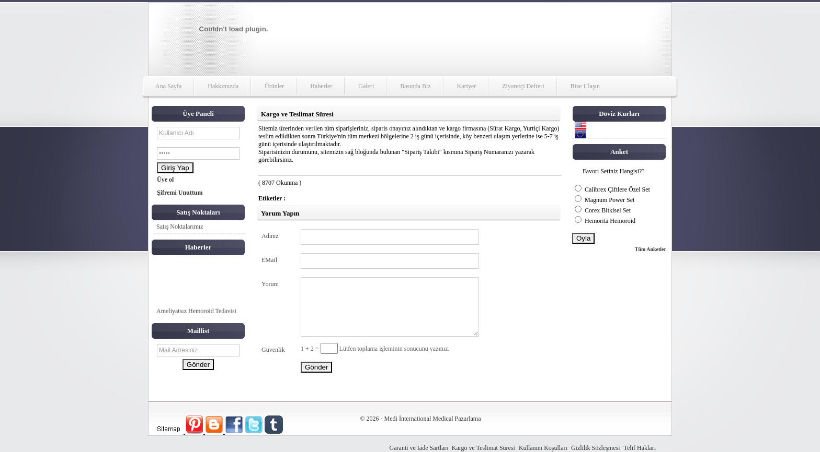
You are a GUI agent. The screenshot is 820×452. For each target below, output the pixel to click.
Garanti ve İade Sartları (419, 447)
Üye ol (165, 179)
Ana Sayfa (168, 86)
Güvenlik (273, 349)
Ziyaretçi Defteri (523, 86)
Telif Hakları (640, 447)
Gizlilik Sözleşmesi (595, 447)
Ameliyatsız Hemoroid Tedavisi (196, 311)
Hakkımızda (223, 86)
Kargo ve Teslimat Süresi (483, 447)
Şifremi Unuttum (179, 192)
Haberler (321, 86)
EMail (269, 260)
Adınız (270, 236)
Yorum (270, 284)
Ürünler (274, 86)
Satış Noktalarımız (179, 226)
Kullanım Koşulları (543, 447)
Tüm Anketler (650, 249)
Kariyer (466, 86)
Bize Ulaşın (585, 86)
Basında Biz (415, 86)
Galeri (366, 86)
